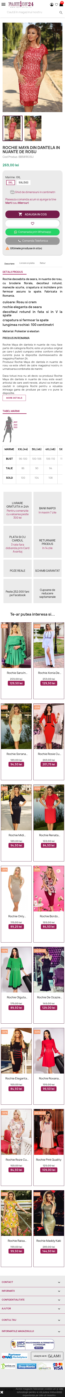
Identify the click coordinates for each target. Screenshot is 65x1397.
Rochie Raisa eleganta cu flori (16, 1240)
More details (14, 397)
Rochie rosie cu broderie (48, 754)
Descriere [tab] (9, 263)
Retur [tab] (43, 263)
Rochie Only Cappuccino (16, 916)
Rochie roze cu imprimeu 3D (16, 1159)
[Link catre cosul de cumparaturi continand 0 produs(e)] (61, 4)
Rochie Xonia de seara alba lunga (48, 673)
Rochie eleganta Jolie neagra (16, 1078)
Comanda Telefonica (32, 241)
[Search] (32, 12)
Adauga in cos (32, 214)
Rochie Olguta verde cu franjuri (16, 997)
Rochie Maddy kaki (48, 1240)
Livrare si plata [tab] (26, 263)
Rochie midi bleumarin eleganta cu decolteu (16, 835)
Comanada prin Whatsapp (32, 232)
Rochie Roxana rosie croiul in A (48, 1078)
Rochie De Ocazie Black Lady (48, 997)
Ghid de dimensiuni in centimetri (32, 192)
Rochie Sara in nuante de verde (16, 673)
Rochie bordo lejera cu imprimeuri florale (49, 916)
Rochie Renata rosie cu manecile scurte (49, 835)
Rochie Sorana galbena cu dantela (16, 754)
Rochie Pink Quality (48, 1159)
